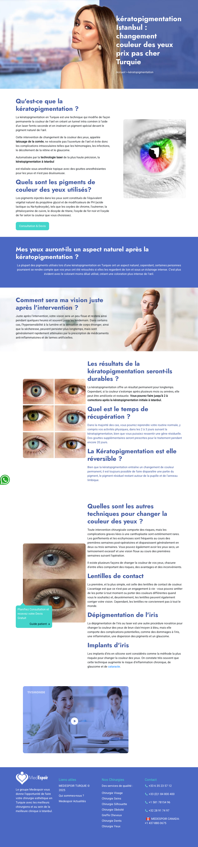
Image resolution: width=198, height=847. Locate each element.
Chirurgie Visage (112, 793)
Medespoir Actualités (72, 801)
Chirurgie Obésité (113, 810)
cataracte (114, 666)
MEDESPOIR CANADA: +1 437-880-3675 (162, 821)
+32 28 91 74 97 (157, 810)
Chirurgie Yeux (111, 826)
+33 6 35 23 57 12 (158, 786)
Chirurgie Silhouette (114, 804)
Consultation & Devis (32, 226)
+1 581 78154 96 (157, 802)
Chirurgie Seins (111, 798)
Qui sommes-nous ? (71, 796)
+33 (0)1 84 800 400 (160, 794)
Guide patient (40, 624)
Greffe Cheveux (112, 815)
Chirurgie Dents (111, 821)
